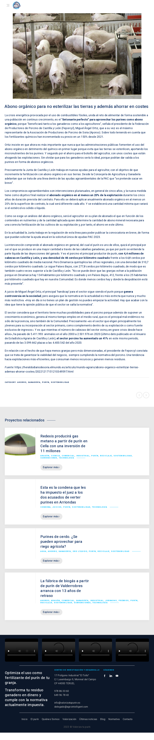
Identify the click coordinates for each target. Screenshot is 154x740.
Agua (43, 551)
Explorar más (51, 467)
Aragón (44, 456)
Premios (124, 601)
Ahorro (21, 382)
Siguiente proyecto (146, 395)
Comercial (68, 456)
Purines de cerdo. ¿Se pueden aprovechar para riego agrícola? (61, 541)
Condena (45, 507)
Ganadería (34, 382)
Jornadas (111, 601)
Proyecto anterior (139, 395)
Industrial (83, 456)
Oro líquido (80, 551)
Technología (66, 458)
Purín (45, 382)
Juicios (57, 507)
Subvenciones (48, 458)
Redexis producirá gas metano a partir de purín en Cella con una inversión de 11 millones (63, 444)
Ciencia (55, 456)
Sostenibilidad (60, 382)
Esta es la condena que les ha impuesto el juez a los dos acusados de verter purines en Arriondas (63, 495)
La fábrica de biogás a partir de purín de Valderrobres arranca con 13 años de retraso (64, 588)
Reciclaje (106, 456)
